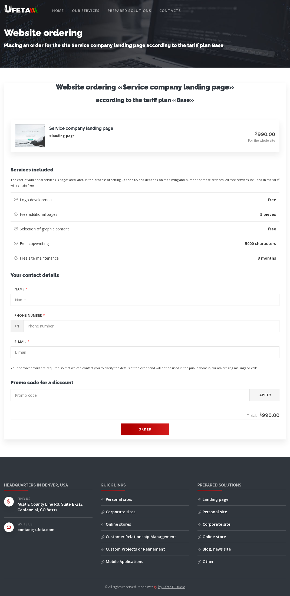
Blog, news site (214, 549)
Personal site (212, 511)
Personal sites (116, 499)
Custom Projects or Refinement (133, 549)
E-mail (22, 341)
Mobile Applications (122, 561)
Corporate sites (118, 511)
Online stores (116, 524)
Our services (85, 10)
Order (145, 429)
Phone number (30, 315)
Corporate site (213, 524)
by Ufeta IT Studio (171, 587)
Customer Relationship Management (138, 536)
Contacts (170, 10)
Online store (211, 536)
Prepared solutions (129, 10)
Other (205, 561)
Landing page (212, 499)
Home (58, 10)
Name (21, 289)
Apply (265, 395)
